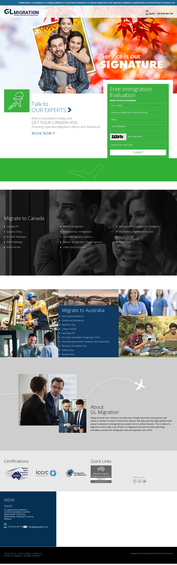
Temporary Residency (73, 320)
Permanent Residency (73, 316)
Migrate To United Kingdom (92, 3)
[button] (4, 49)
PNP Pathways (14, 242)
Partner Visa (68, 350)
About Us (29, 3)
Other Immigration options (77, 236)
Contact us (37, 553)
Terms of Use (10, 553)
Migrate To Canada (45, 3)
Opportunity (155, 3)
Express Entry (14, 231)
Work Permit (13, 247)
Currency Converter (132, 3)
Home (21, 3)
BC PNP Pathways (16, 236)
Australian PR (68, 333)
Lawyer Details (69, 328)
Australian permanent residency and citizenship (85, 341)
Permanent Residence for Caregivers (139, 226)
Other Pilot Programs (75, 247)
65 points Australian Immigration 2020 (81, 337)
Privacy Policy (24, 553)
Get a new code (135, 136)
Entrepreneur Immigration (77, 231)
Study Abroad (114, 3)
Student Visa (68, 354)
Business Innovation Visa (74, 345)
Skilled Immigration (73, 226)
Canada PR (12, 226)
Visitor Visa (125, 242)
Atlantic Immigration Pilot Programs (82, 242)
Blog (145, 3)
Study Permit (126, 236)
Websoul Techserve (164, 553)
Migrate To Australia (66, 3)
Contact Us (169, 3)
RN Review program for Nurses (136, 231)
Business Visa (68, 324)
